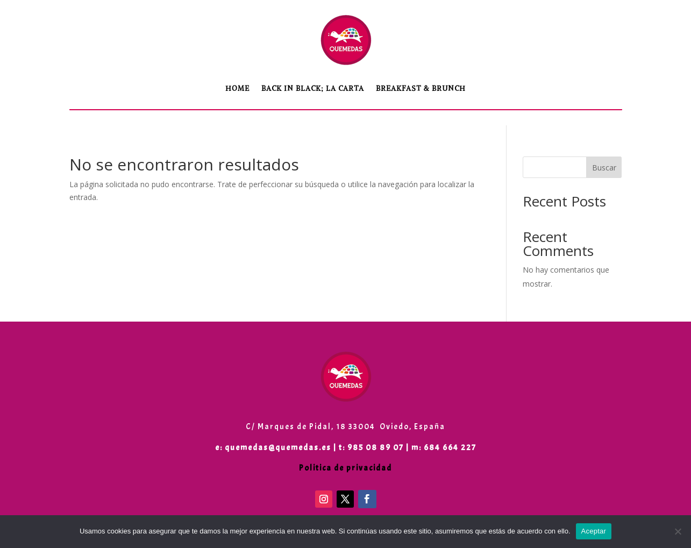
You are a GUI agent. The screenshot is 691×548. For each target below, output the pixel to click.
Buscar (604, 167)
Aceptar (594, 531)
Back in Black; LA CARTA (312, 88)
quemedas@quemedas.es (278, 448)
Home (237, 88)
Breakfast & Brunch (421, 88)
